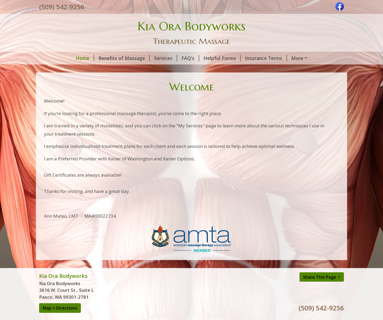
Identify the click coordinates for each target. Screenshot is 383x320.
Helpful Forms (189, 58)
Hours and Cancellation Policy (295, 58)
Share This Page (320, 288)
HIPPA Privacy (173, 69)
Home (52, 58)
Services (133, 58)
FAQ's (158, 58)
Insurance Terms (234, 58)
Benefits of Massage (91, 58)
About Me (104, 69)
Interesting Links (64, 69)
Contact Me (137, 69)
